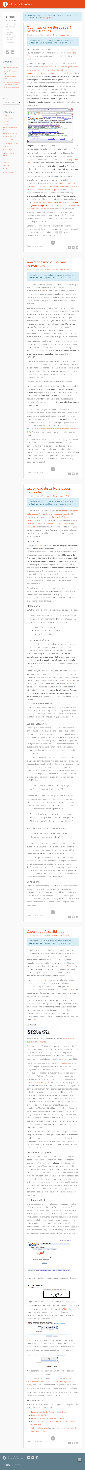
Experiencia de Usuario (10, 143)
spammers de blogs (38, 980)
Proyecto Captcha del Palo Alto (50, 1412)
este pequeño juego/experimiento (63, 49)
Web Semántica (8, 172)
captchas (35, 1019)
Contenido (6, 124)
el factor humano (13, 1457)
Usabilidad (6, 169)
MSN (29, 163)
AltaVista (65, 1063)
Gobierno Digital (8, 150)
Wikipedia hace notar (39, 1428)
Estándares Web (8, 140)
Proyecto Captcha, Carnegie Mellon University (49, 1418)
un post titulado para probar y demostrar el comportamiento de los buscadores (52, 69)
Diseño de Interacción (10, 133)
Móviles (5, 162)
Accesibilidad (7, 115)
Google (69, 73)
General (48, 35)
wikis (72, 989)
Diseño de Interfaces (9, 137)
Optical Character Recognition (39, 1082)
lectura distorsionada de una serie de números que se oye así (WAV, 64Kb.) (51, 1381)
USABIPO (39, 545)
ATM (44, 291)
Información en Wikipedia (41, 1415)
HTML (70, 680)
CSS (64, 680)
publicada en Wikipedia (36, 1042)
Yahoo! (73, 966)
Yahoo (75, 159)
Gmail (45, 969)
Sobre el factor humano (10, 68)
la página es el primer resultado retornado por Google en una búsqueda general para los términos (52, 186)
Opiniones (6, 165)
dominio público (69, 1038)
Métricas (5, 159)
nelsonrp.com (46, 18)
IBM (63, 1059)
